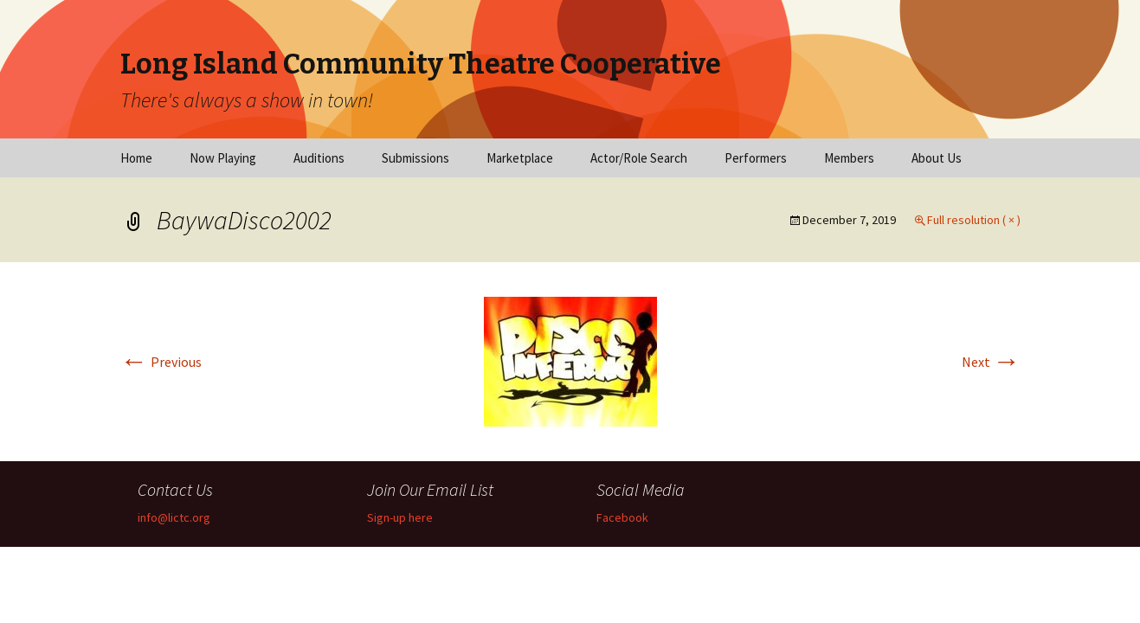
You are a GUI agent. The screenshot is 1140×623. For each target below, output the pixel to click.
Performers (756, 158)
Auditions (319, 158)
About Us (936, 158)
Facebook (622, 517)
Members (849, 158)
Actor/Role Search (638, 158)
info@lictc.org (174, 517)
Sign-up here (400, 517)
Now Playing (223, 158)
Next (991, 361)
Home (136, 158)
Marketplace (519, 158)
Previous (161, 361)
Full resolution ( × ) (974, 220)
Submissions (415, 158)
